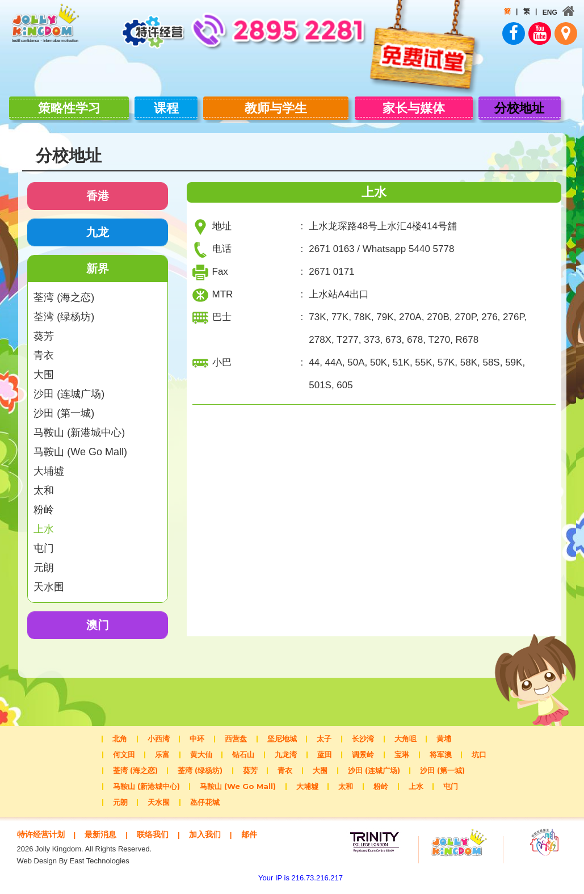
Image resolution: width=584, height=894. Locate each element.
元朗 (43, 562)
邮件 (45, 839)
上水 (43, 523)
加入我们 (215, 828)
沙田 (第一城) (63, 407)
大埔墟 (48, 465)
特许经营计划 (42, 828)
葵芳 (43, 330)
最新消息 (106, 828)
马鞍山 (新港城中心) (79, 427)
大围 (43, 369)
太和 (43, 484)
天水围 (48, 581)
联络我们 (160, 828)
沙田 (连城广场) (68, 388)
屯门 (43, 542)
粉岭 (43, 504)
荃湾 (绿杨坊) (63, 311)
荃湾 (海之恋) (63, 291)
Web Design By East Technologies (73, 866)
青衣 (43, 349)
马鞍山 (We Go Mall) (80, 446)
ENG (543, 12)
